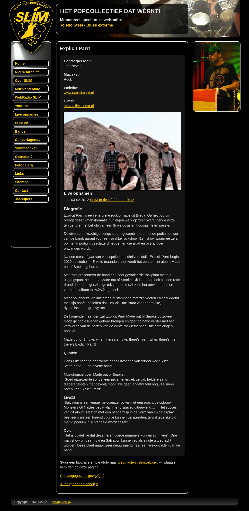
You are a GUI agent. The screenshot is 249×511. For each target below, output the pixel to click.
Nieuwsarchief (27, 72)
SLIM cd (21, 123)
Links (19, 173)
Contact (21, 190)
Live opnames (26, 114)
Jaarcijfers (23, 199)
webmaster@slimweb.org (137, 462)
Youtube (22, 106)
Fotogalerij (24, 165)
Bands (20, 131)
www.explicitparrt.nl (79, 93)
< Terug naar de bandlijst (79, 484)
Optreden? (24, 157)
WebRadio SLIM (28, 97)
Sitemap (21, 182)
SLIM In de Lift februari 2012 (112, 200)
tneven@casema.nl (79, 106)
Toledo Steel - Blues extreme (86, 25)
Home (20, 63)
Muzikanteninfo (27, 89)
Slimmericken (26, 148)
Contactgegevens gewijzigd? (82, 476)
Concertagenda (27, 140)
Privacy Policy (61, 502)
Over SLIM (23, 80)
